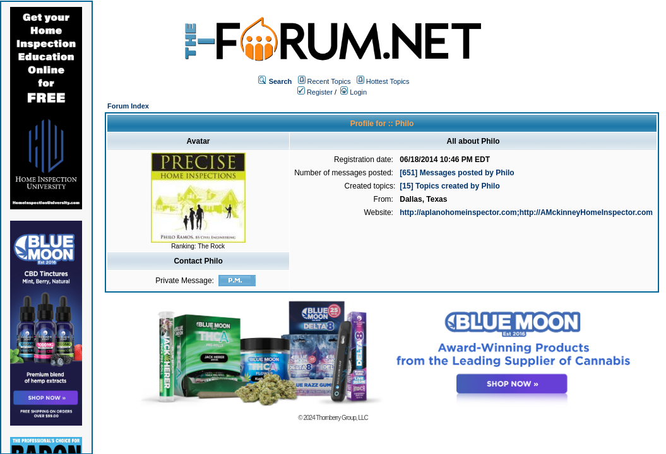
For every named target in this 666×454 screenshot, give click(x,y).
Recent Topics (329, 81)
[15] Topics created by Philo (449, 186)
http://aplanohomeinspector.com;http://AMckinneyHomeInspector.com (526, 212)
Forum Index (128, 106)
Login (353, 92)
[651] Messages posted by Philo (457, 172)
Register (315, 92)
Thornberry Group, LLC (341, 417)
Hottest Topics (388, 81)
